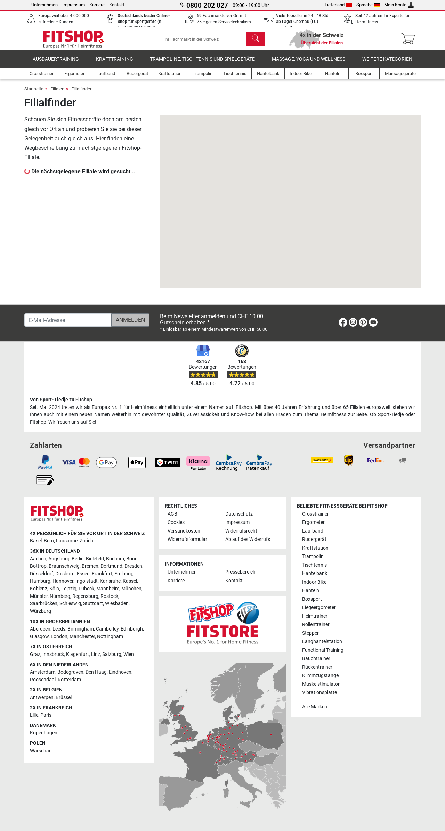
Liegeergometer (319, 608)
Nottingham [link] (110, 637)
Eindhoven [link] (120, 672)
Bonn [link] (132, 559)
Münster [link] (39, 596)
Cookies (176, 523)
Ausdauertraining (56, 64)
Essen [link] (83, 574)
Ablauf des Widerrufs (247, 540)
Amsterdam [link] (42, 672)
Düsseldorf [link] (41, 574)
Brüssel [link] (64, 697)
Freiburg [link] (123, 574)
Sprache (368, 4)
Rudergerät (314, 540)
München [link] (131, 589)
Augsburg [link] (59, 559)
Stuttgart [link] (93, 604)
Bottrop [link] (38, 566)
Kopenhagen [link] (43, 733)
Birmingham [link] (80, 629)
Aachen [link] (38, 559)
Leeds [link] (58, 629)
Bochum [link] (115, 559)
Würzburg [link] (40, 611)
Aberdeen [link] (40, 629)
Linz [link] (95, 654)
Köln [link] (54, 589)
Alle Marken (314, 707)
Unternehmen (44, 4)
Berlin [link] (78, 559)
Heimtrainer (314, 616)
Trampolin (313, 557)
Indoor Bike (314, 582)
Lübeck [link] (86, 589)
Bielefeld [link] (95, 559)
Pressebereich (240, 572)
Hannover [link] (62, 581)
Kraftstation (315, 548)
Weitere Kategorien (387, 64)
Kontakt (116, 4)
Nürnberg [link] (60, 596)
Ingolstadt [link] (86, 581)
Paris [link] (45, 715)
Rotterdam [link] (69, 680)
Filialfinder (81, 93)
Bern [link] (49, 541)
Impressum (73, 4)
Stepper (310, 633)
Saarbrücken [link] (43, 604)
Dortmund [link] (111, 566)
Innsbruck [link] (53, 654)
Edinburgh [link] (132, 629)
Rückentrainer (317, 667)
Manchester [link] (82, 637)
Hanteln (310, 591)
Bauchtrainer (316, 658)
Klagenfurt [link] (77, 654)
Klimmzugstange (320, 675)
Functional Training (322, 650)
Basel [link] (36, 541)
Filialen (57, 93)
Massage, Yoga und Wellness (308, 64)
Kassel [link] (130, 581)
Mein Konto (399, 4)
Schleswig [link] (70, 604)
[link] (343, 323)
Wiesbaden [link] (117, 604)
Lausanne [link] (67, 541)
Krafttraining (114, 64)
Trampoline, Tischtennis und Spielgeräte (202, 64)
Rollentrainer (316, 624)
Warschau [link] (41, 751)
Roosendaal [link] (43, 680)
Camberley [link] (107, 629)
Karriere (97, 4)
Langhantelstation (322, 641)
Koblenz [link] (38, 589)
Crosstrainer (315, 514)
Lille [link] (34, 715)
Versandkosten (184, 531)
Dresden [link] (133, 566)
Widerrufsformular (187, 540)
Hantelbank (314, 574)
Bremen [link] (90, 566)
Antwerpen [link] (42, 697)
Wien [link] (128, 654)
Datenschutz (239, 514)
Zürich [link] (86, 541)
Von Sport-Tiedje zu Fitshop (61, 400)
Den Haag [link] (96, 672)
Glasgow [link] (39, 637)
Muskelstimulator (321, 684)
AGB (172, 514)
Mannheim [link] (107, 589)
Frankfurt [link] (102, 574)
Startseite (33, 93)
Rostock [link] (109, 596)
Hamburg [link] (40, 581)
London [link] (59, 637)
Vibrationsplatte (319, 693)
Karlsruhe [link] (110, 581)
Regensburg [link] (85, 596)
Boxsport (312, 599)
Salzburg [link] (111, 654)
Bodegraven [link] (70, 672)
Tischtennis (314, 565)
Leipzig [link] (68, 589)
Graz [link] (35, 654)
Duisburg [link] (65, 574)
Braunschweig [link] (64, 566)
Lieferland (338, 4)
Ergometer (313, 523)
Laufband (312, 531)
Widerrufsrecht (241, 531)
